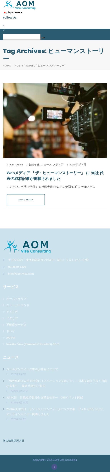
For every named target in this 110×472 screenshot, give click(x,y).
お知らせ (34, 164)
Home (7, 65)
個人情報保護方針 (13, 440)
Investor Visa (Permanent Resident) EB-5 (32, 344)
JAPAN (10, 337)
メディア (58, 164)
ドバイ (10, 331)
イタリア (12, 318)
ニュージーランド (17, 305)
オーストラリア (16, 298)
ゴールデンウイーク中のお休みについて (32, 369)
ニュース (46, 164)
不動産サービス (16, 324)
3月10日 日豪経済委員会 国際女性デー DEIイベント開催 (46, 397)
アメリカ (12, 311)
